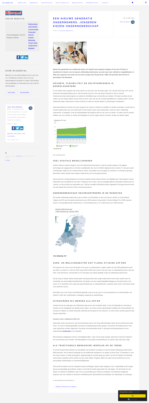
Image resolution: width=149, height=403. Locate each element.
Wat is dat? (138, 392)
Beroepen (34, 2)
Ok (133, 396)
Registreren (24, 92)
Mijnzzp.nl (8, 3)
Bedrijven (22, 2)
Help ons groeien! (14, 107)
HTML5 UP (19, 156)
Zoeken (139, 2)
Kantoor (31, 37)
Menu (146, 2)
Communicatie (33, 29)
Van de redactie (62, 2)
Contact (105, 2)
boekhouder (67, 331)
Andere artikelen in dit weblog (66, 386)
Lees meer (11, 92)
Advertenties (46, 2)
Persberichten (92, 2)
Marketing (31, 40)
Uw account (132, 2)
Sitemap (7, 160)
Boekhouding (32, 24)
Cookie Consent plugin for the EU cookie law (132, 399)
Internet (31, 35)
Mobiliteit (31, 48)
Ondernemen (32, 46)
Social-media (32, 43)
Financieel (31, 32)
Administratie (32, 27)
